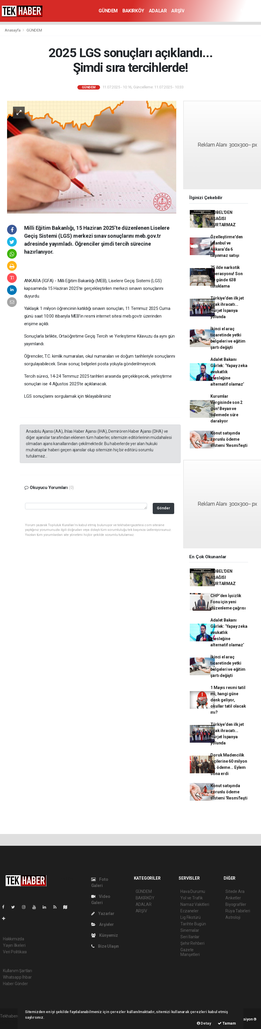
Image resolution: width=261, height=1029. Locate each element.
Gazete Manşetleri (190, 952)
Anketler (233, 898)
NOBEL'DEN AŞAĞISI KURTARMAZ (222, 218)
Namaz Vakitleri (194, 904)
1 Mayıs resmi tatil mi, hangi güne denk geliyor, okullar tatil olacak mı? (228, 700)
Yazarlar (102, 913)
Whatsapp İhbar (17, 977)
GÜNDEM (108, 11)
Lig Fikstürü (190, 917)
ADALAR (158, 11)
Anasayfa (13, 30)
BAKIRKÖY (133, 11)
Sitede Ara (235, 891)
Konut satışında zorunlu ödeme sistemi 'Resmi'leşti (228, 439)
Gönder (163, 508)
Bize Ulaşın (105, 946)
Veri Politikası (15, 951)
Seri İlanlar (190, 936)
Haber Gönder (15, 983)
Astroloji (232, 917)
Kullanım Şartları (17, 970)
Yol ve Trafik (191, 898)
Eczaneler (189, 911)
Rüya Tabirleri (237, 911)
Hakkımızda (13, 938)
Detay (204, 1023)
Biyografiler (235, 904)
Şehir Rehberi (192, 943)
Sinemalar (189, 930)
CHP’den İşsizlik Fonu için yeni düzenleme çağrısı (228, 601)
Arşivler (102, 924)
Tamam (227, 1023)
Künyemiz (104, 935)
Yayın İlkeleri (14, 945)
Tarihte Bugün (193, 923)
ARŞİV (177, 11)
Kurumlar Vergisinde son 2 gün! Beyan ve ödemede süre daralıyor (226, 408)
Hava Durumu (192, 891)
